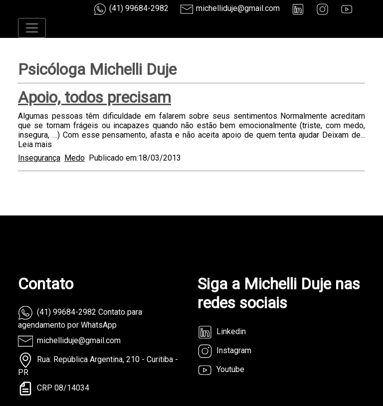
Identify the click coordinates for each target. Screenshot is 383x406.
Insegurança (39, 158)
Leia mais (35, 144)
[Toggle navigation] (32, 28)
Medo (74, 158)
